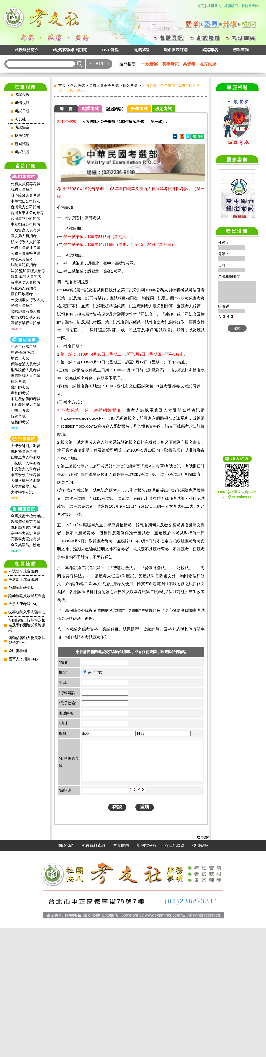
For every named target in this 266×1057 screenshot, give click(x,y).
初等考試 (170, 64)
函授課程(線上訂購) (70, 49)
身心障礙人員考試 (25, 195)
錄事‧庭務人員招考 (26, 276)
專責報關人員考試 (25, 376)
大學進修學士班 (24, 486)
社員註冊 (231, 6)
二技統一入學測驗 (25, 463)
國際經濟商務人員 (25, 311)
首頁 (200, 6)
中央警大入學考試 (25, 469)
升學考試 (139, 108)
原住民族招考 (22, 294)
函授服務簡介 (26, 49)
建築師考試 (20, 422)
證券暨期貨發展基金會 (26, 596)
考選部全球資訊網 (23, 579)
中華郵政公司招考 (25, 224)
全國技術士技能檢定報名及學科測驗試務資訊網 (26, 625)
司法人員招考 (22, 259)
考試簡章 (22, 127)
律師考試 (18, 381)
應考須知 (22, 136)
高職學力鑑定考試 (25, 539)
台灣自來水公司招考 (27, 213)
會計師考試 (20, 387)
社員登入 (214, 6)
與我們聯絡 (174, 975)
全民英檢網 (17, 651)
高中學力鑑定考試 (25, 533)
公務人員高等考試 (25, 253)
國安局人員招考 (24, 236)
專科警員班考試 (24, 451)
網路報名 (210, 49)
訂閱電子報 (147, 975)
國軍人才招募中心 (23, 659)
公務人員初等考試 (25, 184)
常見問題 (121, 975)
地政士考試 (20, 358)
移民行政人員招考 (25, 242)
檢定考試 (163, 108)
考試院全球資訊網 (23, 571)
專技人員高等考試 (104, 85)
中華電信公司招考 (25, 201)
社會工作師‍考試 (24, 347)
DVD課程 (110, 49)
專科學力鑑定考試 (25, 527)
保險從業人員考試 (25, 364)
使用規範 (200, 975)
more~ (16, 329)
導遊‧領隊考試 (22, 352)
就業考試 (90, 108)
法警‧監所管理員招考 (28, 271)
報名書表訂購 (176, 49)
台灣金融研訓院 (21, 588)
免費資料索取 (93, 975)
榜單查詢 (241, 49)
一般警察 (149, 64)
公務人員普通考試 (25, 247)
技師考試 (18, 416)
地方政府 (207, 64)
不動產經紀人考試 (25, 405)
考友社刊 (22, 119)
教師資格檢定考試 (25, 522)
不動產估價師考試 (25, 399)
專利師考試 (20, 393)
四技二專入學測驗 (25, 457)
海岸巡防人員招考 (25, 282)
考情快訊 (22, 103)
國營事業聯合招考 (25, 323)
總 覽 (66, 108)
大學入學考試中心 (23, 604)
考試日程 (22, 111)
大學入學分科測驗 (25, 480)
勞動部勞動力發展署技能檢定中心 (26, 640)
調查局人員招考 (24, 288)
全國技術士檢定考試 (27, 516)
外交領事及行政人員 (27, 300)
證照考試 (77, 85)
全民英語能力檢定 (25, 545)
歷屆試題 (22, 144)
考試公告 (22, 95)
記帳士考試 (20, 410)
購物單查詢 (250, 6)
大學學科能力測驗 (25, 446)
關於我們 (66, 975)
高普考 (189, 64)
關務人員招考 (22, 189)
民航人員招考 (22, 305)
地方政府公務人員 (25, 317)
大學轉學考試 (22, 492)
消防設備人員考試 (25, 370)
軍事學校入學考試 (25, 475)
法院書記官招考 (24, 265)
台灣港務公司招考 (25, 218)
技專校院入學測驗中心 (26, 612)
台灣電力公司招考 (25, 207)
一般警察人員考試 (25, 230)
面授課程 (141, 49)
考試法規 (22, 152)
